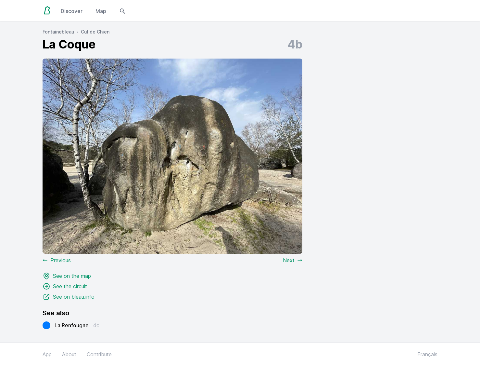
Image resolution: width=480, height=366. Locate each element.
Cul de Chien (95, 31)
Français (427, 354)
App (47, 354)
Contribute (99, 354)
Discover (71, 11)
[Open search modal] (122, 10)
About (69, 354)
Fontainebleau (58, 31)
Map (100, 11)
